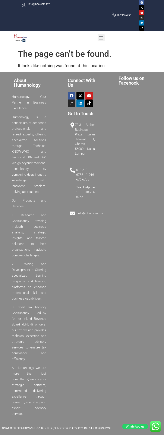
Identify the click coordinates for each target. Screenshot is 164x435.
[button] (101, 37)
